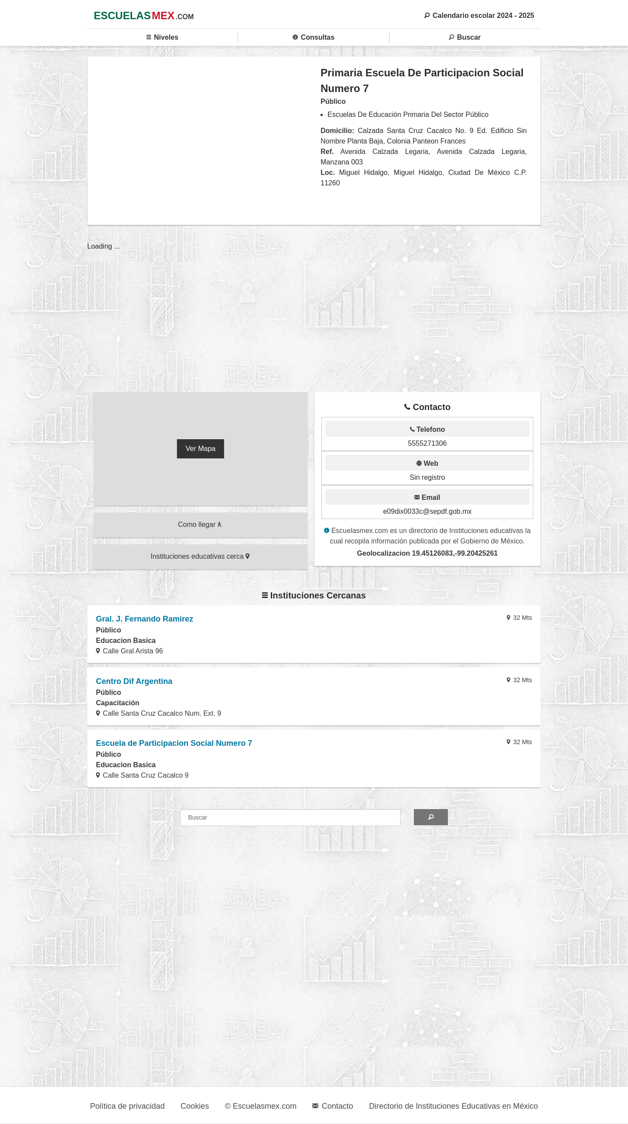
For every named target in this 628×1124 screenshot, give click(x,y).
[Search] (430, 817)
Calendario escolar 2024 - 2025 (479, 15)
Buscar (465, 37)
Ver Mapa (200, 448)
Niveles (162, 37)
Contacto (332, 1106)
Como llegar (200, 524)
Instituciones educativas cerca (199, 556)
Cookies (195, 1106)
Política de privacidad (127, 1106)
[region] (204, 140)
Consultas (313, 37)
